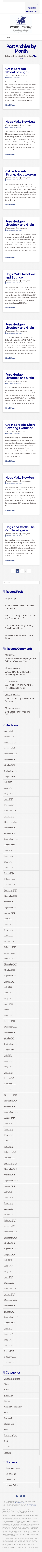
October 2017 (9, 1311)
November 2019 (10, 1169)
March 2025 (9, 805)
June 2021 (8, 1061)
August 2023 (9, 913)
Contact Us (9, 1479)
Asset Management (12, 1378)
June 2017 (8, 1334)
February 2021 (10, 1084)
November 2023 (10, 896)
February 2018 (10, 1289)
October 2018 (9, 1243)
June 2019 (8, 1198)
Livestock (8, 1418)
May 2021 (8, 1067)
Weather (7, 1452)
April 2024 (8, 867)
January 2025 (9, 816)
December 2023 (10, 890)
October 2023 (9, 902)
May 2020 (8, 1135)
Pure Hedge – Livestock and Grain (19, 223)
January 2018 (9, 1294)
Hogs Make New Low (20, 121)
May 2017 (8, 1340)
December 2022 (10, 959)
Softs (6, 1441)
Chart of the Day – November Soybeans (19, 699)
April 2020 (8, 1141)
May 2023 (8, 930)
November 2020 (10, 1101)
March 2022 (9, 1010)
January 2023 (9, 953)
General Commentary (14, 77)
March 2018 (9, 1283)
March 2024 (9, 873)
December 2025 (10, 754)
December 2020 (10, 1095)
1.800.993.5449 (20, 1502)
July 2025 (8, 782)
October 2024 (9, 833)
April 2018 (8, 1277)
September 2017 (10, 1317)
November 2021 (10, 1032)
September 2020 (10, 1112)
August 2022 (9, 981)
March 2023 (9, 941)
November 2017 (10, 1306)
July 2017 (8, 1328)
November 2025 (10, 759)
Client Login (10, 1474)
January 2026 (9, 748)
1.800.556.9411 (29, 1507)
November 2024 (10, 828)
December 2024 (10, 822)
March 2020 (9, 1146)
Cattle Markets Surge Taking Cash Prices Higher (19, 626)
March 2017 (9, 1351)
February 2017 (10, 1357)
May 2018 (8, 1271)
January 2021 (9, 1089)
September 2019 (10, 1180)
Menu (8, 37)
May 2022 (8, 998)
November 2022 (10, 964)
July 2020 (8, 1124)
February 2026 (10, 742)
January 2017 (9, 1363)
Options (7, 1429)
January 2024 (9, 885)
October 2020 (9, 1106)
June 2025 (8, 788)
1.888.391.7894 (32, 1504)
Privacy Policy (11, 1485)
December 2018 (10, 1232)
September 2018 (10, 1249)
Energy (7, 1401)
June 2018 (8, 1266)
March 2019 (9, 1215)
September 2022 (10, 976)
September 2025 (10, 771)
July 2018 (8, 1260)
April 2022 (8, 1004)
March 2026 (9, 737)
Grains (7, 1412)
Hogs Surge (11, 598)
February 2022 (10, 1015)
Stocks (7, 1446)
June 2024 (8, 856)
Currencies (8, 1395)
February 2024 (10, 879)
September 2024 (10, 839)
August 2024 (9, 845)
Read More (10, 105)
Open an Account (12, 1468)
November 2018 (10, 1237)
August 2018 (9, 1254)
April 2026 (8, 731)
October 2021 (9, 1038)
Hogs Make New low (19, 477)
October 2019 (9, 1175)
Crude (6, 1390)
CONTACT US (32, 7)
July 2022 (8, 987)
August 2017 (9, 1323)
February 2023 (10, 947)
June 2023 (8, 924)
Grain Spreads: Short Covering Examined (20, 426)
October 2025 (9, 765)
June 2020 (8, 1129)
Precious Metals (10, 1435)
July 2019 (8, 1192)
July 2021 (8, 1055)
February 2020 (10, 1152)
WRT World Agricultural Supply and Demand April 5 (20, 616)
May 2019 (8, 1203)
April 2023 (8, 936)
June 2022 (8, 993)
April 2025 (8, 799)
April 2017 (8, 1345)
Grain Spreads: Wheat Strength (17, 70)
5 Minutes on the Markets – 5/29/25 (18, 713)
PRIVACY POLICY (32, 4)
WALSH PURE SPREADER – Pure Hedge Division (19, 673)
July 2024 (8, 850)
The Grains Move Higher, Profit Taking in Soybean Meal (20, 659)
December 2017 (10, 1300)
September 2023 (10, 907)
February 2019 (10, 1220)
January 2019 (9, 1226)
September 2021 (10, 1044)
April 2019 (8, 1209)
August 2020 (9, 1118)
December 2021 (10, 1027)
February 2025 (10, 811)
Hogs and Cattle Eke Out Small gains (20, 528)
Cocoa (7, 1384)
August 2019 (9, 1186)
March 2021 (9, 1078)
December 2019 (10, 1163)
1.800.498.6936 (31, 1505)
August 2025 (9, 776)
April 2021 (8, 1072)
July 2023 (8, 919)
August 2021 (9, 1050)
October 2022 (9, 970)
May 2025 (8, 794)
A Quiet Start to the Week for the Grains (19, 607)
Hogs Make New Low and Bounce (20, 275)
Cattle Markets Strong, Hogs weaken (20, 172)
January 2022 (9, 1021)
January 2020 (9, 1158)
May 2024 (8, 862)
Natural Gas (9, 1424)
